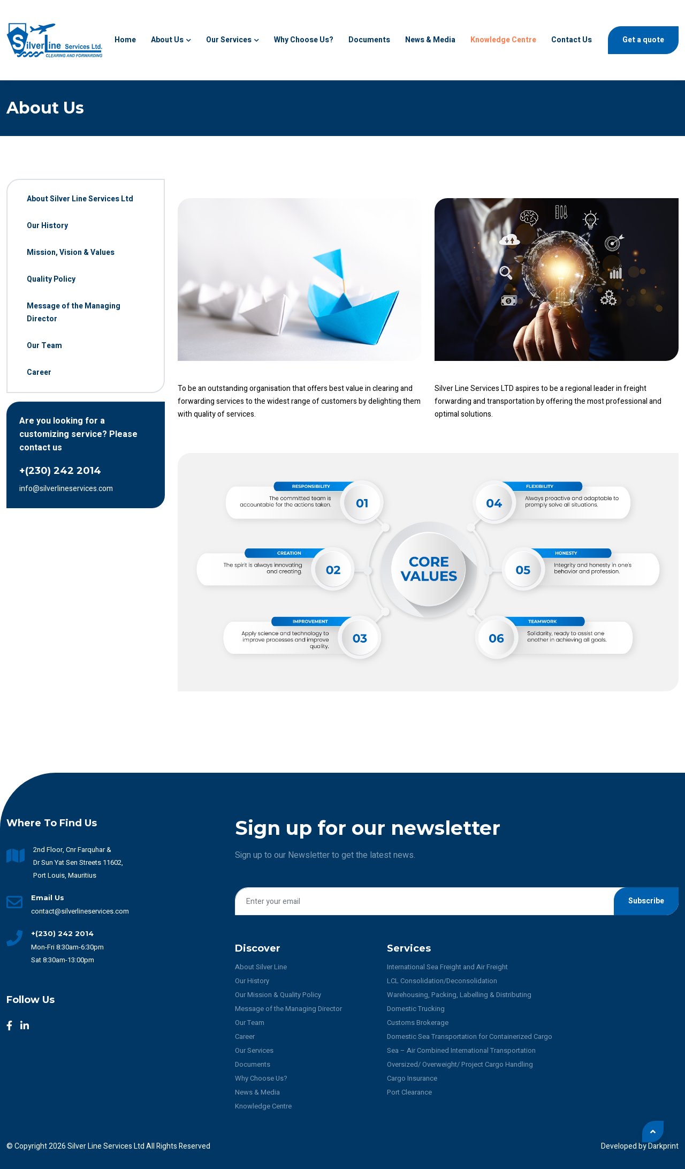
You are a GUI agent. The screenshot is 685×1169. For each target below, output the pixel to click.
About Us (171, 40)
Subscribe (646, 901)
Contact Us (571, 40)
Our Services (232, 40)
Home (125, 40)
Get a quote (643, 40)
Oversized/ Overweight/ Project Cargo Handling (460, 1064)
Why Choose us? (303, 40)
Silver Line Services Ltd (106, 1146)
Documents (369, 40)
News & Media (430, 40)
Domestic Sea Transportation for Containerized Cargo (469, 1036)
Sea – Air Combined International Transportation (461, 1050)
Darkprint (663, 1146)
